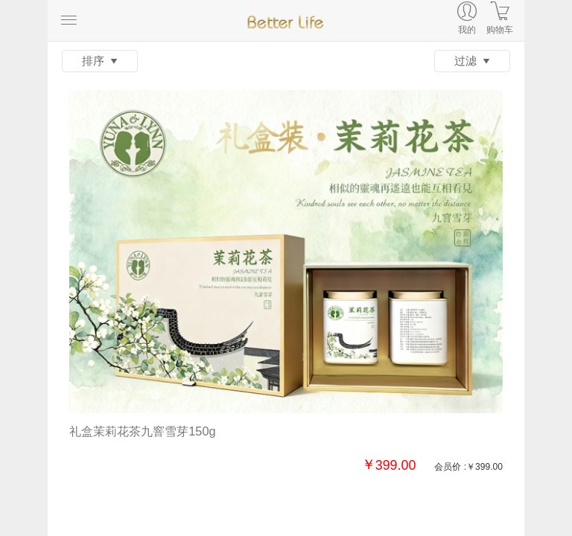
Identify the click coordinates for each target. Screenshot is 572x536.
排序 (100, 61)
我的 (467, 30)
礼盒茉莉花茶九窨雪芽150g (142, 431)
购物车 (499, 30)
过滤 (472, 61)
